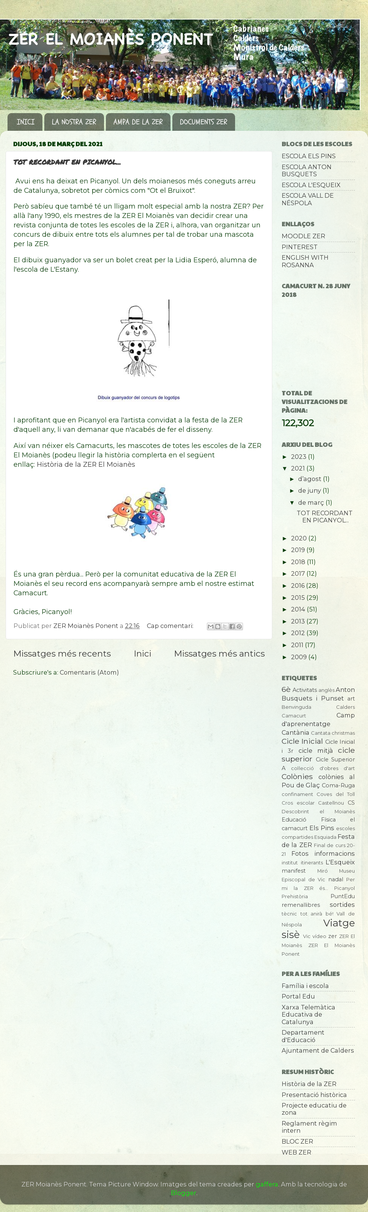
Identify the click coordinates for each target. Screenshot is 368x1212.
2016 (298, 585)
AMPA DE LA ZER (138, 122)
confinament (297, 794)
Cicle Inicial (302, 741)
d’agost (310, 479)
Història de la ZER (309, 1084)
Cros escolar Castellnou (313, 803)
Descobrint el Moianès (318, 811)
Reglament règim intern (309, 1127)
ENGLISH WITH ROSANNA (305, 261)
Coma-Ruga (338, 785)
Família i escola (305, 986)
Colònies (297, 776)
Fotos (300, 853)
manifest (294, 870)
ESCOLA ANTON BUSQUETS (307, 170)
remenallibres (301, 905)
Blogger (183, 1193)
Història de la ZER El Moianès (86, 464)
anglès (326, 690)
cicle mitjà (316, 750)
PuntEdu (342, 896)
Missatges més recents (62, 653)
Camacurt (294, 716)
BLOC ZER (297, 1141)
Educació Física (309, 819)
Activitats (305, 690)
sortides (342, 904)
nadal (335, 879)
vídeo (319, 936)
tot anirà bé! (316, 914)
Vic (307, 936)
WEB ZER (296, 1152)
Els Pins (321, 828)
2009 (299, 657)
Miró (322, 871)
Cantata (320, 733)
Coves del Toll (336, 794)
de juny (310, 490)
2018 (299, 562)
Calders (345, 707)
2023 (299, 456)
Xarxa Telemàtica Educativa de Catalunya (308, 1014)
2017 (298, 573)
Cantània (295, 732)
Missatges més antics (219, 653)
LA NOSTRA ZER (74, 122)
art (351, 698)
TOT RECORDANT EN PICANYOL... (67, 162)
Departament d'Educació (303, 1036)
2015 (298, 597)
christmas (343, 733)
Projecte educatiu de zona (314, 1109)
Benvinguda (296, 707)
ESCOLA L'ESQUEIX (311, 185)
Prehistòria (295, 896)
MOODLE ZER (303, 236)
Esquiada (325, 837)
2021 (298, 468)
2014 (299, 609)
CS (351, 802)
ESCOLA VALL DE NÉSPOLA (308, 199)
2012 (298, 633)
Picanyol (344, 888)
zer (332, 936)
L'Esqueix (340, 862)
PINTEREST (300, 247)
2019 (298, 550)
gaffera (267, 1184)
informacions (334, 853)
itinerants (312, 862)
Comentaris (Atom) (89, 672)
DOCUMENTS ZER (203, 122)
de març (312, 502)
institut (290, 862)
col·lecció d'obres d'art (323, 768)
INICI (26, 122)
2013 (298, 621)
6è (286, 689)
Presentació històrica (314, 1095)
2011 (298, 645)
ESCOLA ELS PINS (309, 156)
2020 (299, 538)
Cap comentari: (171, 625)
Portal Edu (298, 996)
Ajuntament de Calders (318, 1050)
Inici (142, 653)
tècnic (289, 914)
